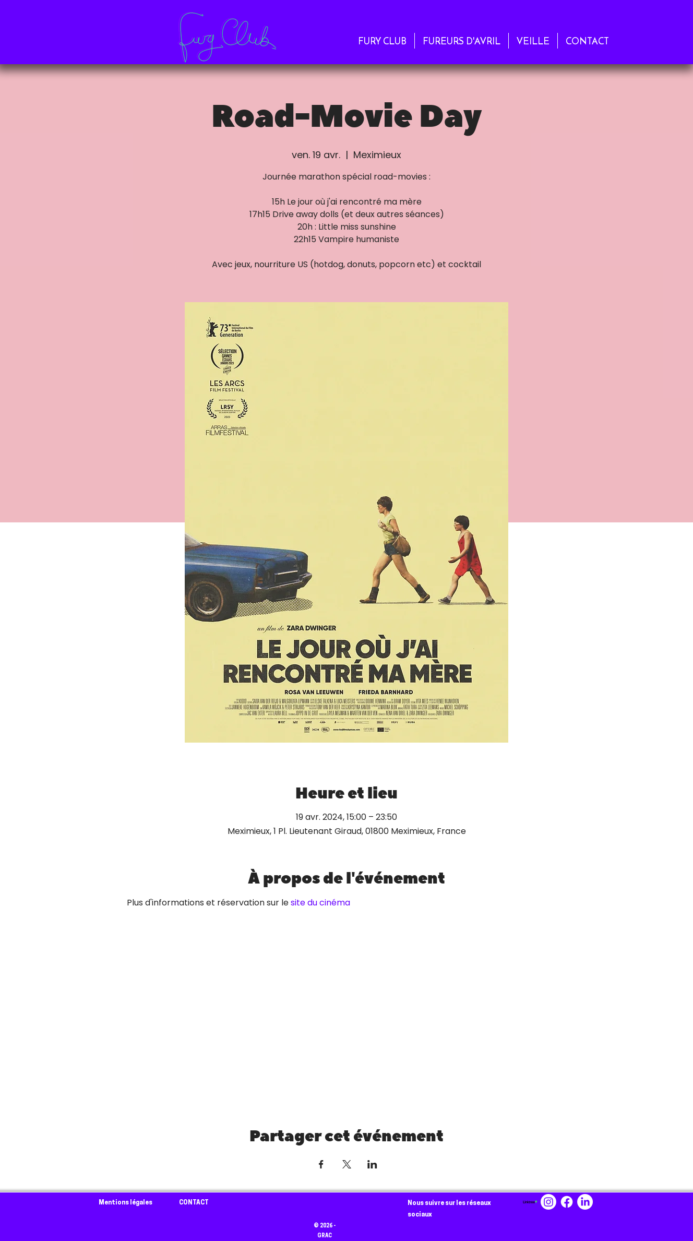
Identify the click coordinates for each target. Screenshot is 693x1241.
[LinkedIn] (585, 1202)
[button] (382, 41)
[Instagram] (548, 1202)
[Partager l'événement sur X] (347, 1164)
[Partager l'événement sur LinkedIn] (372, 1164)
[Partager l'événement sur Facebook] (321, 1164)
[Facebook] (567, 1202)
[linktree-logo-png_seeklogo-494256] (530, 1202)
